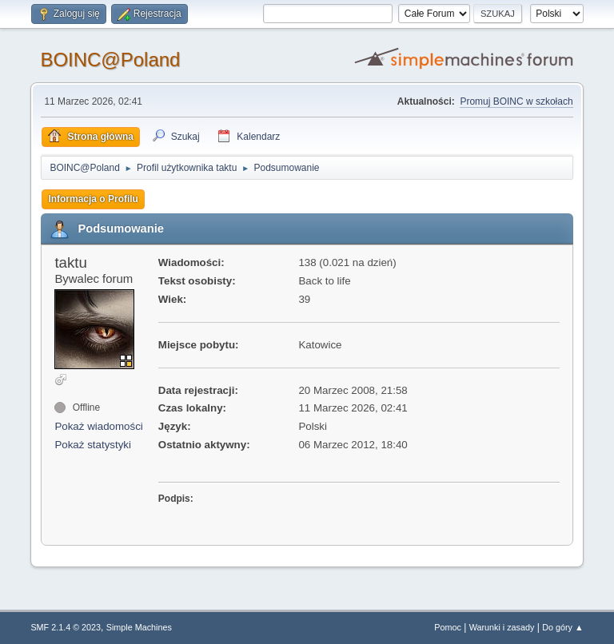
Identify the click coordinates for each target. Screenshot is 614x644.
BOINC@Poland (110, 59)
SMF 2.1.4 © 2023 (65, 627)
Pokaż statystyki (92, 445)
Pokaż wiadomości (98, 426)
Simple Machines (139, 627)
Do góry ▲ (562, 627)
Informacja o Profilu (93, 199)
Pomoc (447, 627)
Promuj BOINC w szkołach (516, 101)
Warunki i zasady (502, 627)
